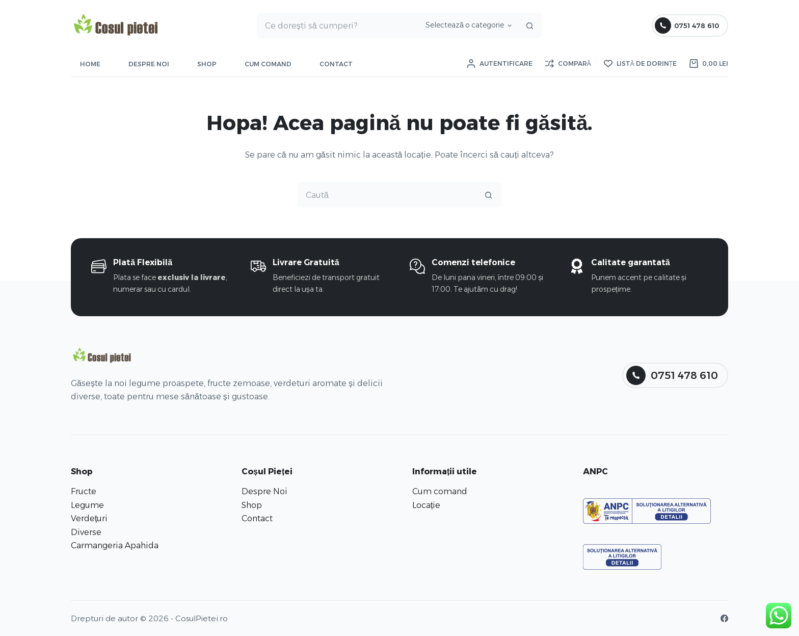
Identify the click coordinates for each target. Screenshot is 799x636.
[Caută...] (337, 25)
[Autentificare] (499, 64)
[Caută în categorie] (467, 25)
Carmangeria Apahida (114, 545)
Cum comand (268, 64)
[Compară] (568, 64)
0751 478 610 (687, 25)
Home (90, 64)
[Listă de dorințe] (640, 64)
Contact (336, 64)
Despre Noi (148, 64)
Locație (426, 505)
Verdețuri (89, 518)
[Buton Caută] (529, 25)
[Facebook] (724, 618)
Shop (207, 64)
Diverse (86, 532)
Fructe (83, 491)
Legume (87, 505)
